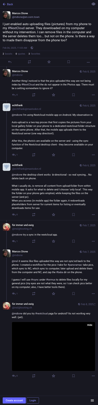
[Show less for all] (93, 4)
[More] (88, 62)
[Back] (44, 4)
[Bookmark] (69, 62)
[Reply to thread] (15, 95)
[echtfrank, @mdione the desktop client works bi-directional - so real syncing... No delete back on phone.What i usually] (49, 190)
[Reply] (10, 62)
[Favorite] (49, 62)
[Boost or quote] (29, 62)
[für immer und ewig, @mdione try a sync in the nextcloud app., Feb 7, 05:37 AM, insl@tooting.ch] (49, 233)
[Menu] (92, 400)
